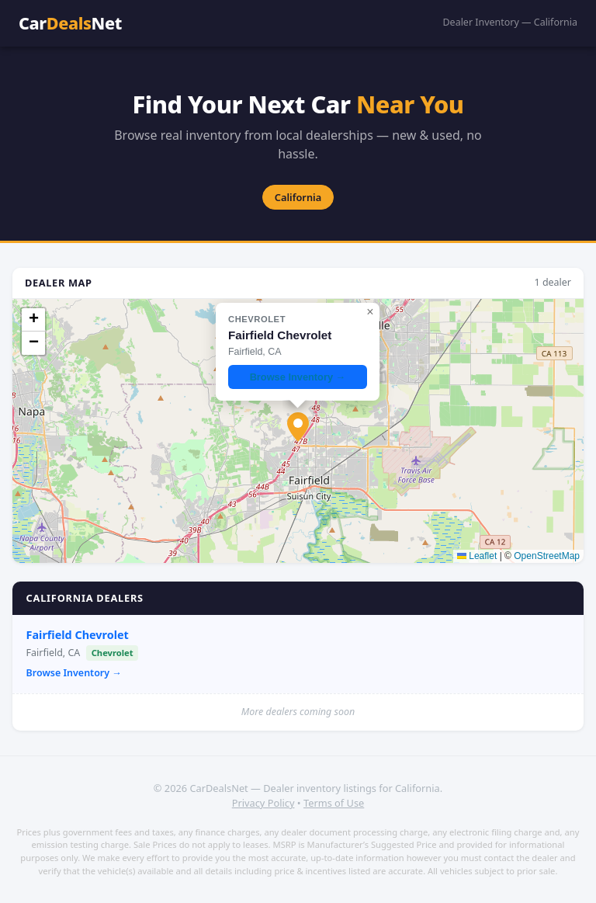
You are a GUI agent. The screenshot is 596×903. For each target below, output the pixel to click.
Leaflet (477, 555)
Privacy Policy (263, 803)
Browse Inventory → (74, 672)
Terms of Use (333, 803)
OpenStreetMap (547, 555)
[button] (298, 427)
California (298, 197)
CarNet (70, 23)
